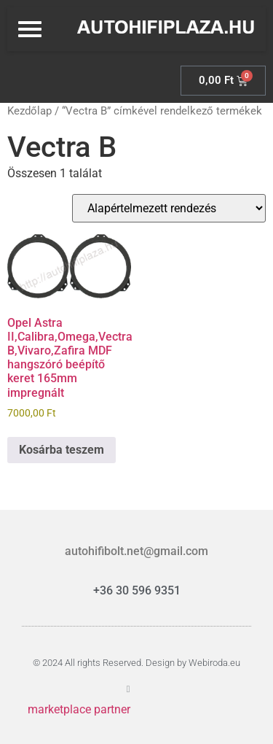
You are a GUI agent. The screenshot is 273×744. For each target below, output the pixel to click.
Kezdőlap (29, 110)
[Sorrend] (169, 208)
